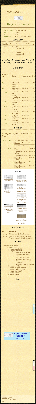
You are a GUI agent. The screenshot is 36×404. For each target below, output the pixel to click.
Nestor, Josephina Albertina (15, 102)
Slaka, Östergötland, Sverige (20, 48)
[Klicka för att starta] (24, 234)
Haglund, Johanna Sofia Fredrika (19, 163)
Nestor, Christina (15, 119)
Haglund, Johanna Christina (19, 166)
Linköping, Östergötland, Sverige (20, 54)
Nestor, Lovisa (15, 123)
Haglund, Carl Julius (20, 156)
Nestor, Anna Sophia (15, 93)
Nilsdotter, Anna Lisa (15, 89)
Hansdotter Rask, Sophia (21, 140)
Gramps (10, 397)
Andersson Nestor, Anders (15, 84)
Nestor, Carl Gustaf (15, 116)
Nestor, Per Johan (15, 112)
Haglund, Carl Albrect (18, 158)
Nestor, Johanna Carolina (15, 107)
